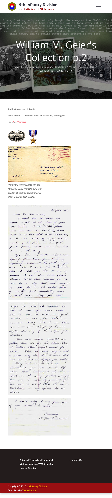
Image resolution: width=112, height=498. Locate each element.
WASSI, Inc (44, 464)
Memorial (21, 121)
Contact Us (76, 459)
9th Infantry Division (38, 4)
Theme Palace (29, 490)
